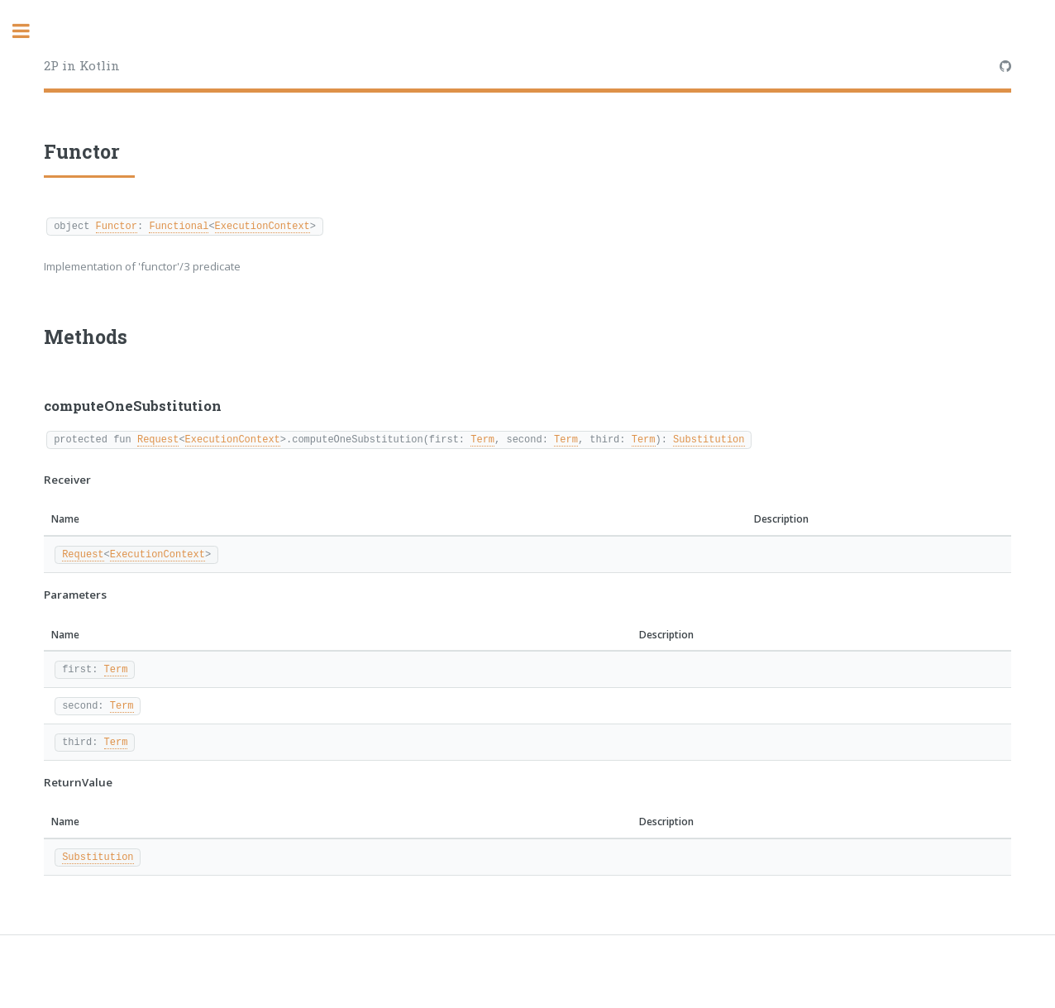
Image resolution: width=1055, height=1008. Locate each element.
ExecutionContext (262, 225)
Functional (178, 225)
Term (482, 439)
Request (158, 439)
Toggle (30, 31)
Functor (116, 225)
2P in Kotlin (82, 65)
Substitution (708, 439)
